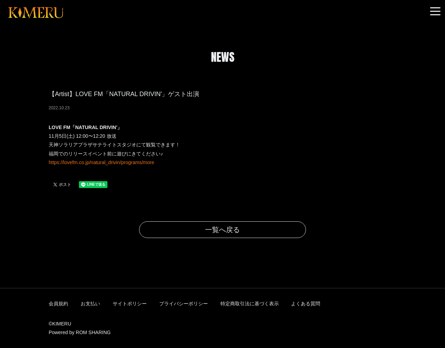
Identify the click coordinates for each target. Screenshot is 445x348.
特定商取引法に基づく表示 (249, 303)
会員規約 (58, 303)
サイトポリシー (130, 303)
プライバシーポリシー (183, 303)
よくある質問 (305, 303)
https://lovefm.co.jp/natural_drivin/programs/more (101, 162)
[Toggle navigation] (435, 12)
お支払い (90, 303)
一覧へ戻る (222, 230)
